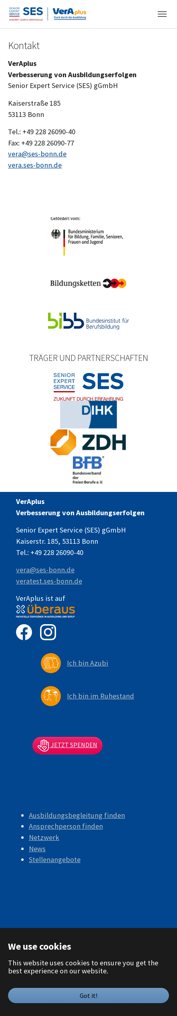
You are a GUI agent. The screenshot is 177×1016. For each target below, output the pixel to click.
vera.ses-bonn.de (35, 165)
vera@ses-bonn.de (37, 153)
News (37, 848)
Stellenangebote (54, 859)
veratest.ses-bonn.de (49, 581)
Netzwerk (44, 837)
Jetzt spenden (67, 745)
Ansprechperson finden (66, 826)
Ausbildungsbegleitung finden (77, 815)
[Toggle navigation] (162, 14)
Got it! (88, 995)
